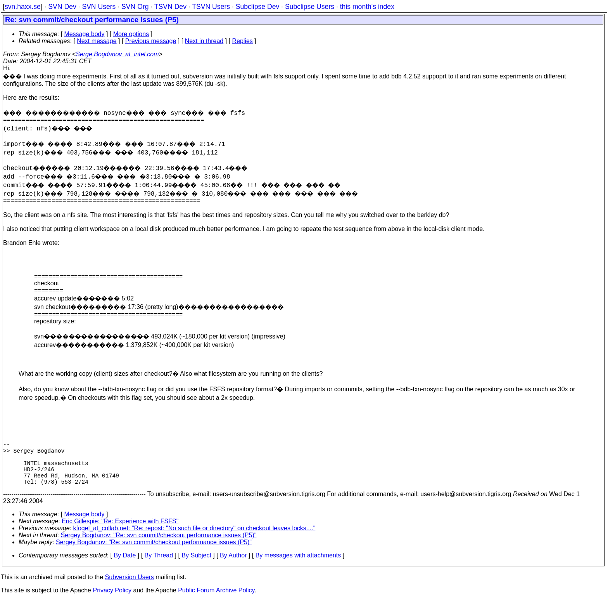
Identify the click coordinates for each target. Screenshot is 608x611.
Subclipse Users (309, 6)
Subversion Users (129, 588)
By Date (125, 566)
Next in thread (204, 41)
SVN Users (99, 6)
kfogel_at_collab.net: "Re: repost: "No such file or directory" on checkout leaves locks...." (194, 539)
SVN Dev (62, 6)
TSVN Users (211, 6)
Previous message (150, 41)
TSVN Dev (170, 6)
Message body (84, 34)
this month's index (367, 6)
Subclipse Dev (257, 6)
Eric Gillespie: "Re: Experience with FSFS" (120, 532)
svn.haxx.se (23, 6)
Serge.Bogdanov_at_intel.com (117, 54)
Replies (242, 41)
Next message (96, 41)
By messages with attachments (298, 566)
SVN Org (135, 6)
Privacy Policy (112, 601)
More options (131, 34)
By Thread (159, 566)
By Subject (196, 566)
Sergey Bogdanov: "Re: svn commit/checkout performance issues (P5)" (159, 546)
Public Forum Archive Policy (216, 601)
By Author (233, 566)
